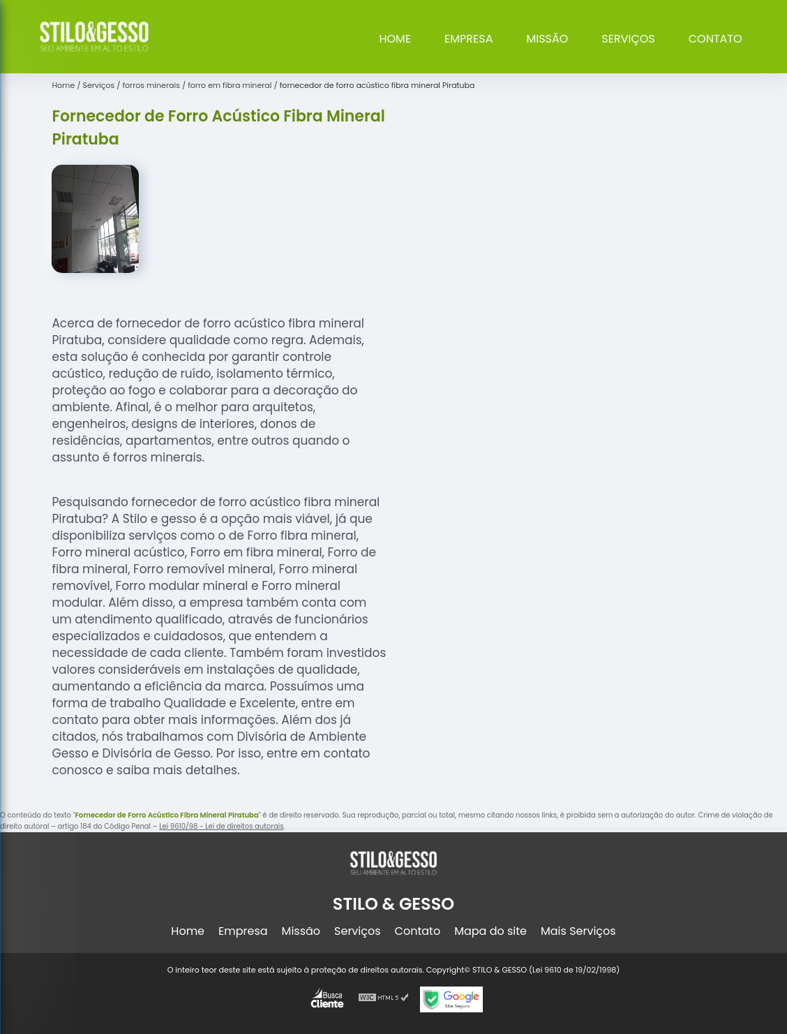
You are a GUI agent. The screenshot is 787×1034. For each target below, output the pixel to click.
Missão (547, 39)
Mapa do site (490, 931)
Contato (715, 39)
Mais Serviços (578, 931)
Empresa (468, 39)
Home (395, 39)
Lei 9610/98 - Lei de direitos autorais (221, 826)
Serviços (627, 39)
